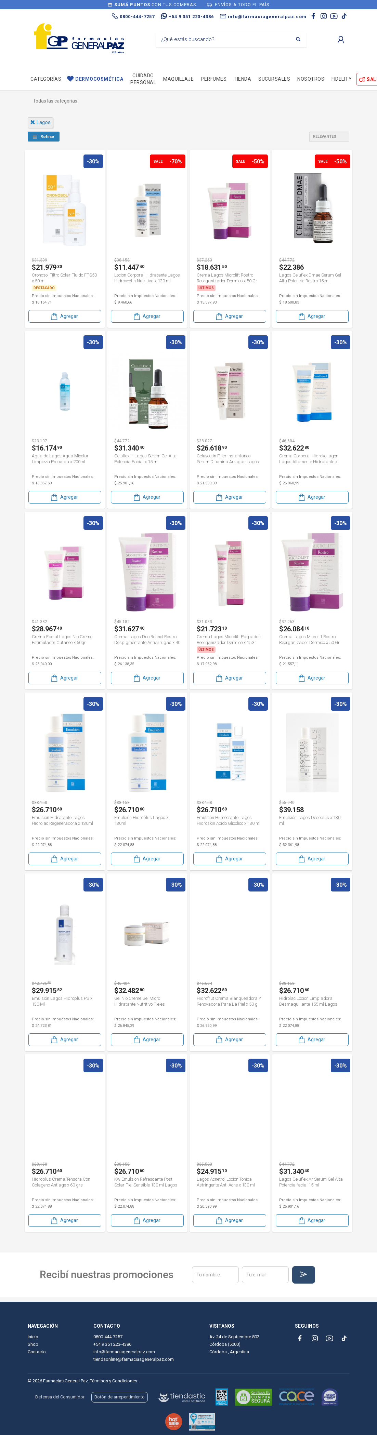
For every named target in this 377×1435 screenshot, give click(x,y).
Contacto (37, 1351)
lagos (40, 122)
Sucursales (274, 79)
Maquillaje (178, 79)
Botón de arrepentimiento (119, 1396)
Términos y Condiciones (113, 1380)
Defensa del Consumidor (59, 1396)
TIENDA (242, 79)
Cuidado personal (143, 79)
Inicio (33, 1336)
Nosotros (310, 79)
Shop (33, 1344)
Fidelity (342, 79)
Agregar (64, 316)
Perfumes (213, 79)
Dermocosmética (99, 79)
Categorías (45, 79)
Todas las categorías (55, 101)
